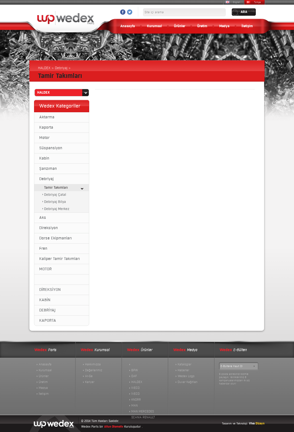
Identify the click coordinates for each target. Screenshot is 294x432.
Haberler (183, 370)
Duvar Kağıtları (187, 382)
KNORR (136, 400)
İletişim (247, 26)
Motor (44, 137)
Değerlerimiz (93, 370)
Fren (43, 248)
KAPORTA (47, 320)
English (236, 2)
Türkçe (257, 2)
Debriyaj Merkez (56, 209)
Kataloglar (184, 364)
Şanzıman (48, 168)
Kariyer (89, 382)
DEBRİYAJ (47, 310)
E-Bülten (233, 350)
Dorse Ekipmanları (55, 238)
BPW (134, 370)
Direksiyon (48, 228)
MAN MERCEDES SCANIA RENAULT (143, 411)
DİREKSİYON (50, 289)
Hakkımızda (93, 364)
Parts (45, 350)
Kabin (44, 158)
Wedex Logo (186, 376)
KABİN (44, 300)
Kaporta (46, 127)
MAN (134, 405)
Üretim (202, 26)
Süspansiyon (50, 148)
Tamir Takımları (56, 187)
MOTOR (45, 269)
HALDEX (136, 382)
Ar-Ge (89, 376)
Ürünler (179, 26)
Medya (224, 26)
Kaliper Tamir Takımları (59, 258)
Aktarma (46, 117)
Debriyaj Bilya (55, 201)
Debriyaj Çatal (55, 194)
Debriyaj (46, 179)
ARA (244, 12)
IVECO (135, 388)
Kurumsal (154, 26)
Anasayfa (127, 26)
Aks (42, 217)
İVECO (135, 394)
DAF (134, 376)
